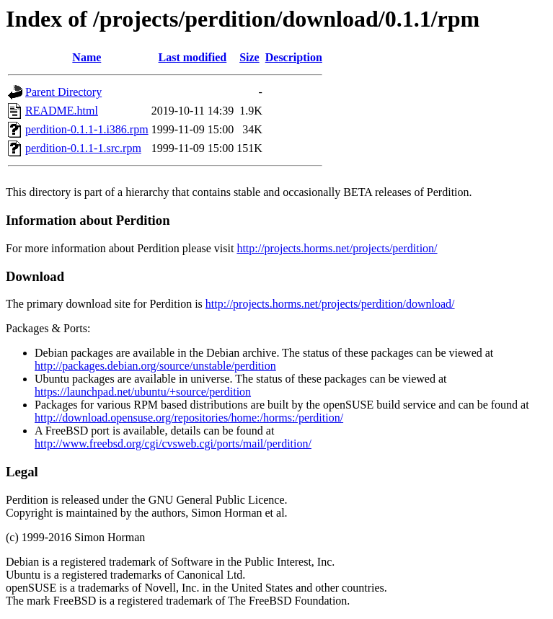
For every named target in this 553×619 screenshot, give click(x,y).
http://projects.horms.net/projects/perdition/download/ (330, 304)
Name (86, 57)
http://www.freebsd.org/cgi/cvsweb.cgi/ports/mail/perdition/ (173, 443)
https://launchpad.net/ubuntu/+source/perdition (143, 392)
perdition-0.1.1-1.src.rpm (83, 148)
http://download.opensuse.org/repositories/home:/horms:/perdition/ (189, 417)
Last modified (193, 57)
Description (293, 57)
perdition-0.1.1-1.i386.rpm (87, 129)
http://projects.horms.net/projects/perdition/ (336, 248)
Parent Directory (63, 92)
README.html (61, 110)
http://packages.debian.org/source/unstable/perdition (155, 366)
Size (249, 57)
